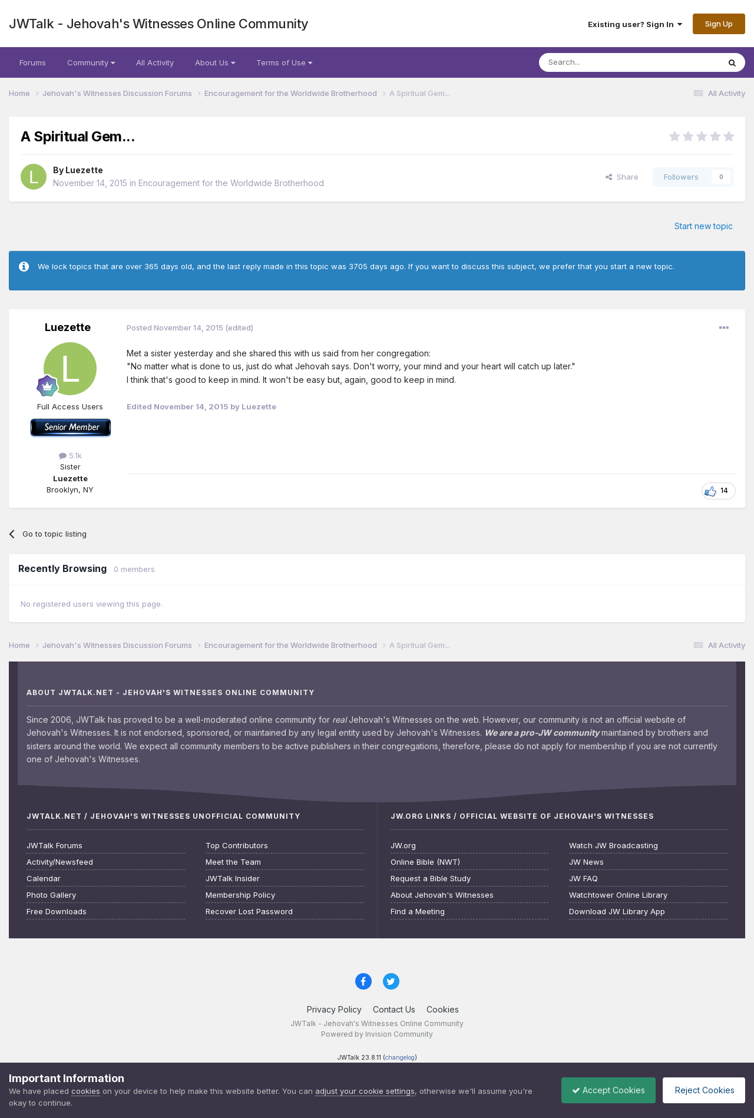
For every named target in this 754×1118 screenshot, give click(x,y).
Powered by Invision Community (377, 1034)
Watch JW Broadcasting (613, 845)
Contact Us (394, 1009)
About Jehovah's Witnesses (442, 895)
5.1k (70, 455)
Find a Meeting (418, 911)
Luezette (84, 170)
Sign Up (719, 23)
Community (91, 62)
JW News (586, 862)
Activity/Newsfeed (60, 862)
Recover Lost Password (249, 911)
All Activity (155, 62)
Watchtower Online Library (618, 895)
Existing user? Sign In (635, 24)
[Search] (599, 62)
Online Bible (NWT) (425, 862)
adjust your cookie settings (365, 1091)
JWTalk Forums (54, 845)
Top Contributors (237, 845)
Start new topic (703, 226)
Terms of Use (284, 62)
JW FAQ (583, 878)
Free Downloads (57, 911)
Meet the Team (233, 862)
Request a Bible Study (431, 878)
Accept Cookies (602, 1090)
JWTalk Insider (233, 878)
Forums (32, 62)
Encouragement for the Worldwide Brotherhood (231, 183)
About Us (215, 62)
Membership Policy (240, 895)
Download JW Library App (617, 911)
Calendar (44, 878)
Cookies (442, 1009)
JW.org (403, 845)
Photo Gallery (51, 895)
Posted (175, 327)
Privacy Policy (334, 1009)
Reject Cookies (702, 1090)
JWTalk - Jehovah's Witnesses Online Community (159, 23)
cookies (85, 1091)
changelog (400, 1057)
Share (622, 176)
